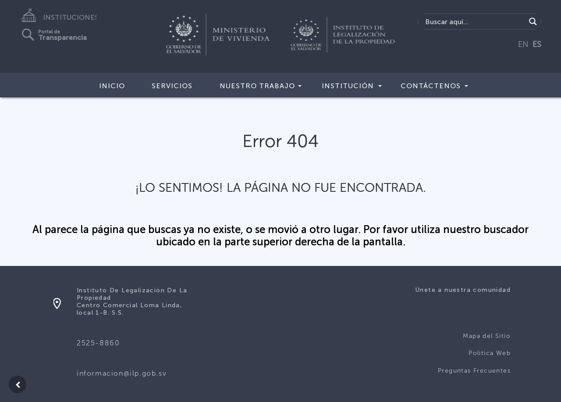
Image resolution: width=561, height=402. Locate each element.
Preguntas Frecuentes (474, 370)
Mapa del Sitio (487, 336)
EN (523, 44)
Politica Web (490, 353)
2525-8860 (98, 343)
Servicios (172, 86)
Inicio (112, 86)
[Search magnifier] (532, 21)
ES (537, 44)
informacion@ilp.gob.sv (122, 373)
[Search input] (474, 21)
